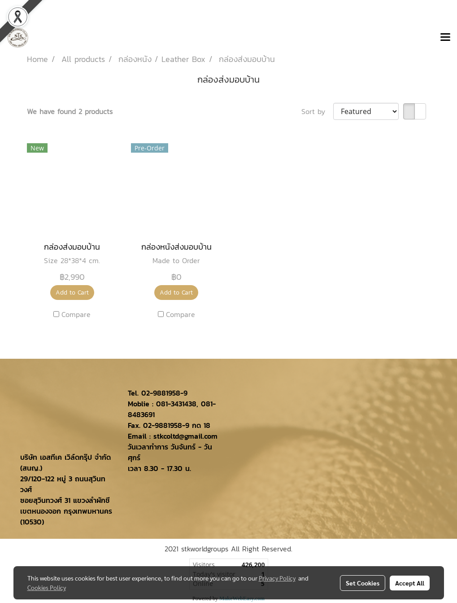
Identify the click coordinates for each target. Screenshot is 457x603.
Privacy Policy (277, 578)
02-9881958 (160, 392)
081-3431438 (176, 403)
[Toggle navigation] (445, 38)
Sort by (317, 111)
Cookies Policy (46, 587)
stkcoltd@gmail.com (185, 436)
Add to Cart (72, 292)
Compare (76, 314)
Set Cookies (362, 583)
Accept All (409, 583)
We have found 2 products (70, 111)
